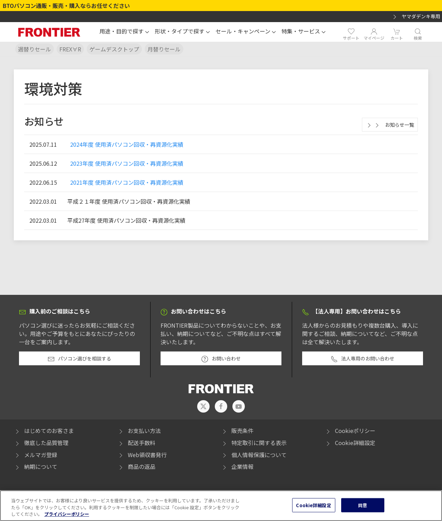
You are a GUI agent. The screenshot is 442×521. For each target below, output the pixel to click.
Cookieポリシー (350, 430)
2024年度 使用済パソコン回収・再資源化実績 (126, 144)
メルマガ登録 (35, 455)
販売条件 (237, 430)
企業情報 (237, 466)
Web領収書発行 (142, 455)
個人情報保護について (254, 455)
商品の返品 (136, 466)
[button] (124, 32)
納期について (35, 466)
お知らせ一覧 (390, 125)
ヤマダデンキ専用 (415, 16)
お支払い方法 (139, 430)
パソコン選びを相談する (79, 359)
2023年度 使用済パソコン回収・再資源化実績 (126, 163)
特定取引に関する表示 (254, 442)
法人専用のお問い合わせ (362, 359)
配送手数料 (136, 442)
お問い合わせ (221, 359)
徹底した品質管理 (41, 442)
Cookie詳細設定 (355, 442)
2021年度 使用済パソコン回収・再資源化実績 (126, 182)
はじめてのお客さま (44, 430)
